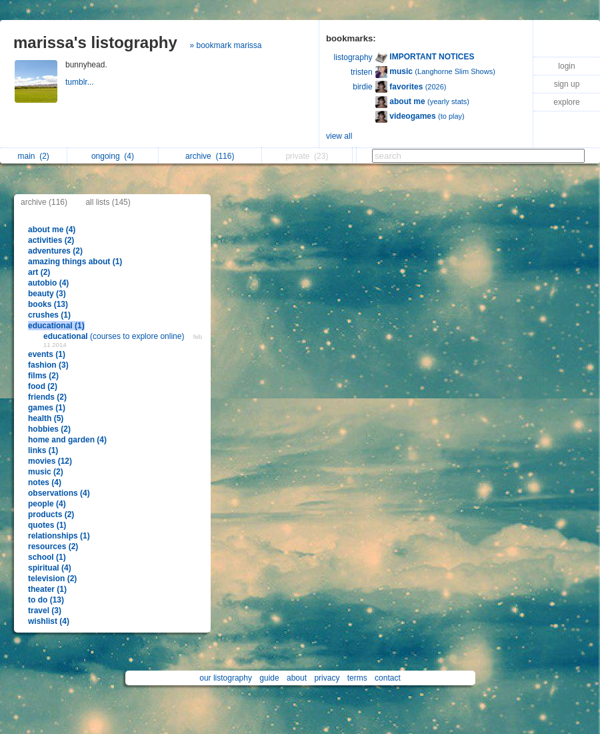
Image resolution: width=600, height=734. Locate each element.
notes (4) (44, 482)
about (297, 678)
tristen (362, 72)
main (33, 156)
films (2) (43, 375)
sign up (567, 84)
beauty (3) (47, 293)
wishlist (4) (48, 621)
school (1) (47, 557)
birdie (362, 86)
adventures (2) (55, 251)
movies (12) (50, 461)
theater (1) (47, 589)
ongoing (112, 156)
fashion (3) (48, 365)
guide (269, 678)
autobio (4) (48, 283)
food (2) (42, 386)
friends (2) (47, 397)
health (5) (45, 418)
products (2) (51, 514)
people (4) (47, 503)
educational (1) (56, 325)
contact (388, 678)
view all (339, 136)
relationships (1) (59, 535)
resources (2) (53, 546)
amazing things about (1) (75, 261)
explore (566, 102)
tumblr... (80, 82)
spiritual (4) (49, 568)
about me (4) (51, 229)
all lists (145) (107, 202)
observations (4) (59, 493)
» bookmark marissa (225, 45)
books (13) (48, 304)
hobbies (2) (49, 429)
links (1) (43, 450)
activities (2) (51, 240)
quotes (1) (47, 525)
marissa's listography (95, 42)
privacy (326, 678)
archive (209, 156)
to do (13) (46, 600)
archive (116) (44, 202)
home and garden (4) (67, 439)
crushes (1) (49, 315)
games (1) (46, 407)
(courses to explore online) (115, 336)
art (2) (39, 272)
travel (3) (44, 610)
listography (353, 57)
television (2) (52, 578)
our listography (225, 678)
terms (357, 678)
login (566, 66)
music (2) (45, 471)
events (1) (46, 354)
